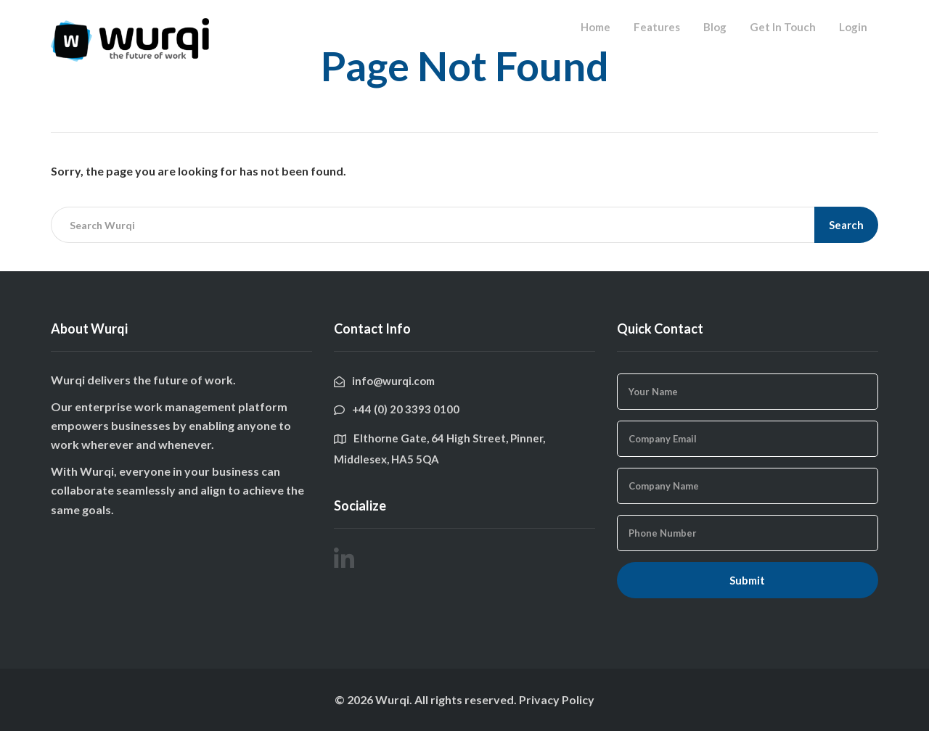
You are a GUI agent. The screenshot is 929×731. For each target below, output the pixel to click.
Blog (715, 26)
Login (853, 26)
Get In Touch (783, 26)
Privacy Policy (556, 699)
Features (657, 26)
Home (595, 26)
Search (846, 224)
